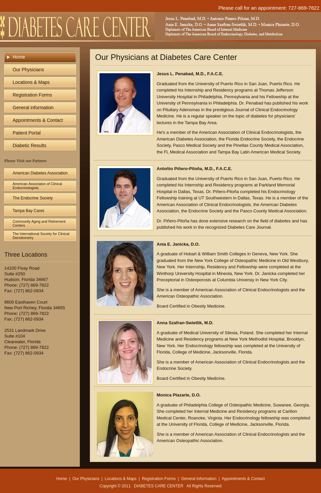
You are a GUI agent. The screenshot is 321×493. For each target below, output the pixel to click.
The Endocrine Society (33, 198)
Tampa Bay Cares (28, 210)
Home (19, 57)
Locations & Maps (31, 82)
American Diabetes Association (40, 173)
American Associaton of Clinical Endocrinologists (37, 186)
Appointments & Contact (38, 120)
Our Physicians (28, 69)
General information (33, 107)
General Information (199, 478)
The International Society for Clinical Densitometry (41, 236)
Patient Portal (27, 132)
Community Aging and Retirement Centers (39, 223)
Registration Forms (32, 95)
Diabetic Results (29, 145)
